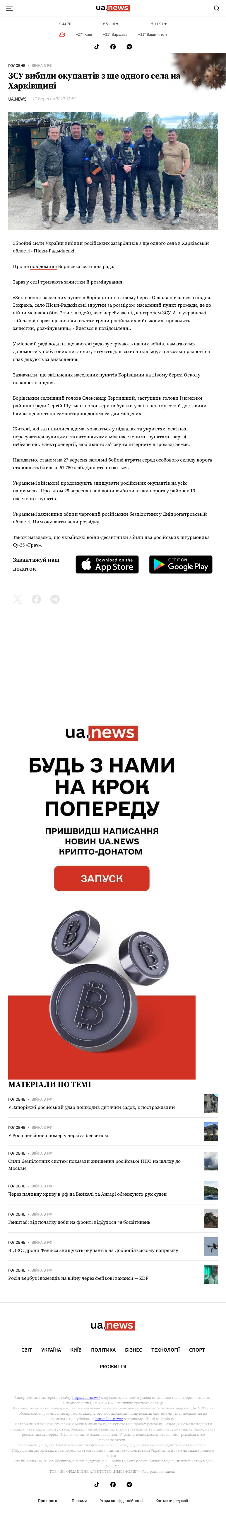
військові (48, 483)
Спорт (197, 1350)
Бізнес (133, 1350)
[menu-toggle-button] (9, 8)
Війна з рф (42, 66)
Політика (103, 1350)
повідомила (43, 266)
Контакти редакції (171, 1501)
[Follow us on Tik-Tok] (97, 47)
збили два (140, 537)
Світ (26, 1350)
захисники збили (58, 514)
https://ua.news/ (86, 1397)
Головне (16, 66)
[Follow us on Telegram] (129, 47)
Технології (165, 1350)
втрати (133, 460)
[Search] (216, 8)
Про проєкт (48, 1501)
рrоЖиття (113, 1366)
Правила (79, 1501)
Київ (76, 1350)
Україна (51, 1350)
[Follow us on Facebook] (113, 47)
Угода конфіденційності (121, 1501)
